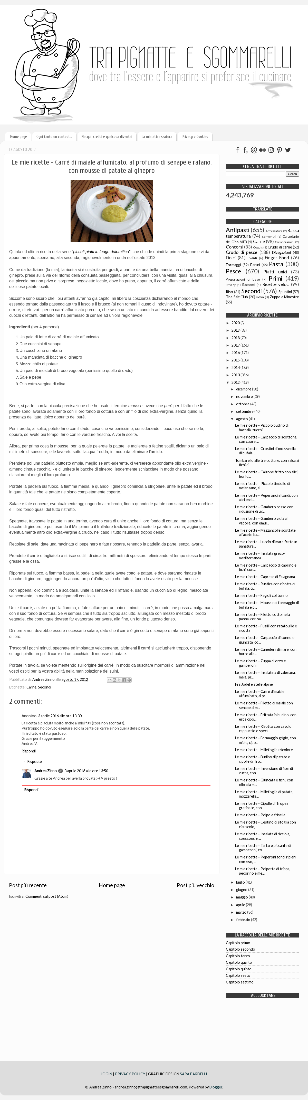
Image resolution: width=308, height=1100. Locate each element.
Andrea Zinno (45, 771)
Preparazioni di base (243, 279)
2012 (236, 382)
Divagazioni (281, 252)
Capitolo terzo (238, 956)
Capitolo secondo (240, 949)
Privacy (231, 284)
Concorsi (234, 247)
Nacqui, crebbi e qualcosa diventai (107, 136)
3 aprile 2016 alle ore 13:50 (86, 771)
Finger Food (277, 257)
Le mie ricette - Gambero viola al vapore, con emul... (261, 520)
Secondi (44, 687)
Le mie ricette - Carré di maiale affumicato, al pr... (259, 693)
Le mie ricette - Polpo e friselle (260, 815)
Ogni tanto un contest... (54, 136)
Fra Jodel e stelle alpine (254, 684)
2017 (236, 345)
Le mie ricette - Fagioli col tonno (261, 595)
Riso (229, 292)
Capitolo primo (238, 943)
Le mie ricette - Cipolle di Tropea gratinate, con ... (261, 805)
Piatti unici (275, 271)
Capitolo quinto (239, 969)
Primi (275, 278)
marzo (241, 912)
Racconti (248, 285)
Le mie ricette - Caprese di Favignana (265, 577)
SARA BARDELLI (193, 1074)
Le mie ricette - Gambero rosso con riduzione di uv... (264, 509)
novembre (245, 396)
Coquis (258, 247)
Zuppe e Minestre (284, 297)
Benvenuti (269, 236)
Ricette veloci (275, 284)
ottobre (243, 404)
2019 (236, 330)
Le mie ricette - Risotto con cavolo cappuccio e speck (263, 728)
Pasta (276, 263)
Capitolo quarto (239, 962)
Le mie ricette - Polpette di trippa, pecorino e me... (262, 871)
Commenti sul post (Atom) (46, 896)
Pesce (233, 271)
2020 (236, 323)
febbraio (243, 919)
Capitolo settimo (240, 982)
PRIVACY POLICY (130, 1074)
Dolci (231, 257)
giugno (242, 889)
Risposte (34, 761)
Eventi (252, 258)
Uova (260, 297)
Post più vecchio (195, 885)
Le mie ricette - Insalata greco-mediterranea (260, 555)
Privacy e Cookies (195, 136)
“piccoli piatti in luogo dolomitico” (101, 252)
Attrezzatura (274, 231)
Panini (255, 265)
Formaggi (233, 265)
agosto (242, 419)
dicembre (244, 389)
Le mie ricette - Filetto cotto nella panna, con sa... (262, 616)
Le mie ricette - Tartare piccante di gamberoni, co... (263, 847)
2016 (236, 352)
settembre (245, 411)
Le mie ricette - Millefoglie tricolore (264, 750)
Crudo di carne (280, 247)
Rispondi (29, 751)
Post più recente (28, 885)
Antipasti (237, 229)
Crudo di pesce (241, 252)
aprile (241, 905)
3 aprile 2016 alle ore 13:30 (60, 716)
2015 (236, 360)
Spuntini (285, 292)
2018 (236, 338)
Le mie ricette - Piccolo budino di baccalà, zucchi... (261, 427)
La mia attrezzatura (157, 136)
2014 (236, 367)
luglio (241, 882)
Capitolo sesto (238, 975)
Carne (31, 687)
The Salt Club (237, 297)
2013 (236, 375)
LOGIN (107, 1074)
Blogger (215, 1087)
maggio (242, 897)
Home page (18, 136)
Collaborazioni (284, 242)
